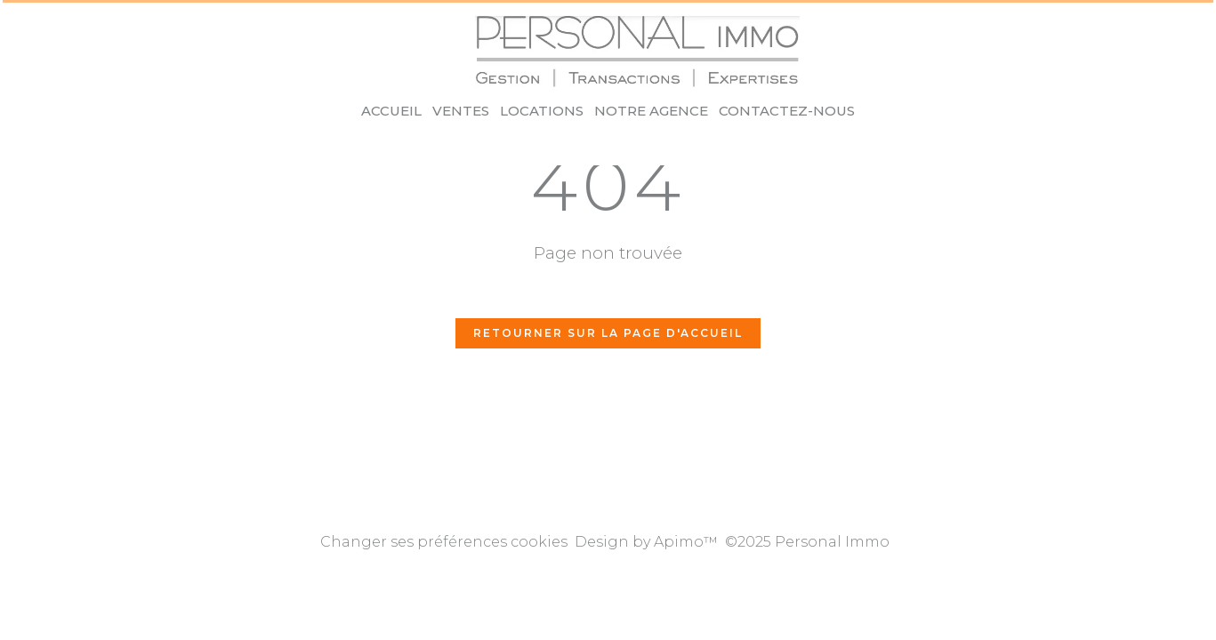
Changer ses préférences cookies (444, 541)
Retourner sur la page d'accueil (608, 333)
